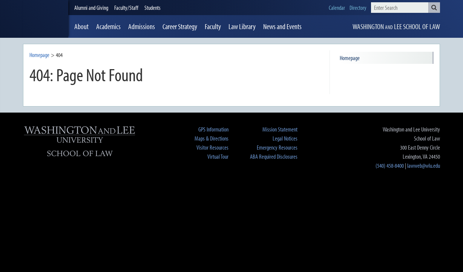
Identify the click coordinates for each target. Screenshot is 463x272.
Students (152, 7)
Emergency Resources (277, 147)
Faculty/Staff (126, 7)
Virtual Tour (217, 156)
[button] (434, 7)
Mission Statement (279, 129)
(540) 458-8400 (390, 165)
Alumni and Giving (91, 7)
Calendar (337, 7)
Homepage (39, 55)
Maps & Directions (211, 138)
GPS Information (213, 129)
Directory (358, 7)
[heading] (45, 19)
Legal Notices (285, 138)
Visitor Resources (212, 147)
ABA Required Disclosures (273, 156)
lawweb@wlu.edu (423, 165)
